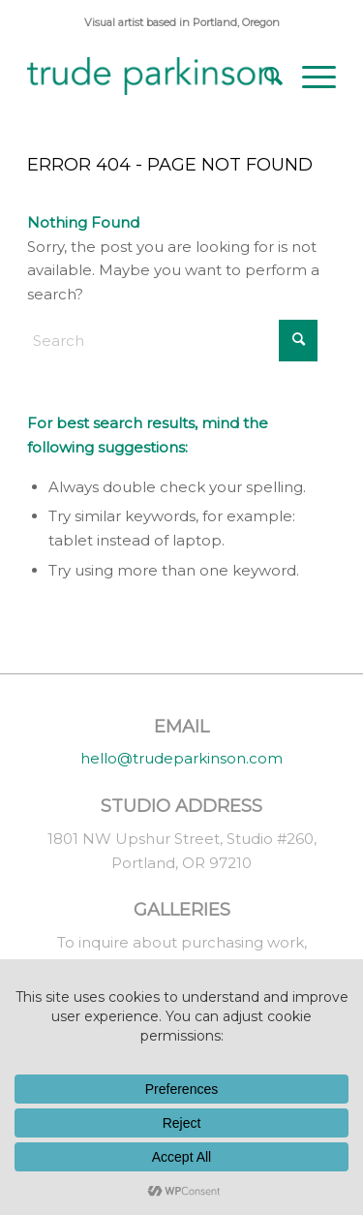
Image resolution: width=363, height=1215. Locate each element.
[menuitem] (264, 76)
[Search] (264, 76)
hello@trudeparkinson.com (181, 758)
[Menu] (309, 76)
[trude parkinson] (150, 76)
